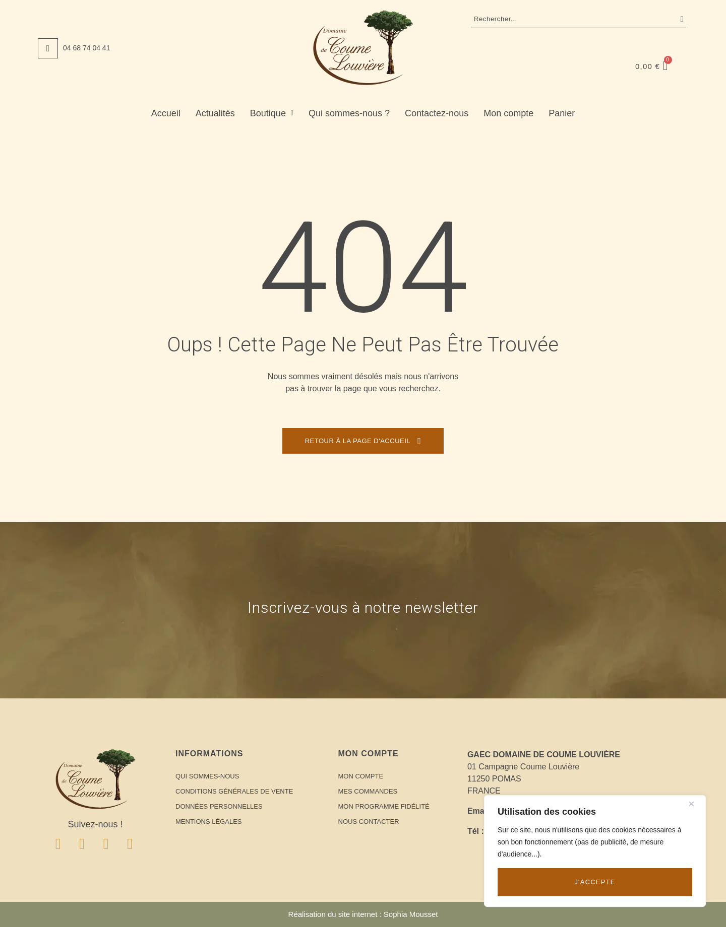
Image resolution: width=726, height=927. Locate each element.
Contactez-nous (436, 113)
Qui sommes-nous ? (349, 113)
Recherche (679, 19)
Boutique (271, 113)
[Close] (695, 804)
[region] (595, 851)
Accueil (165, 113)
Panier (562, 113)
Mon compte (508, 113)
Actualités (215, 113)
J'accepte (594, 882)
